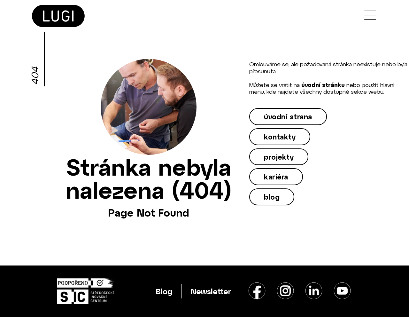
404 (34, 76)
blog (272, 197)
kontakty (280, 136)
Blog (164, 291)
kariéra (276, 176)
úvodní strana (288, 116)
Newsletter (211, 291)
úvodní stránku (323, 84)
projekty (279, 157)
